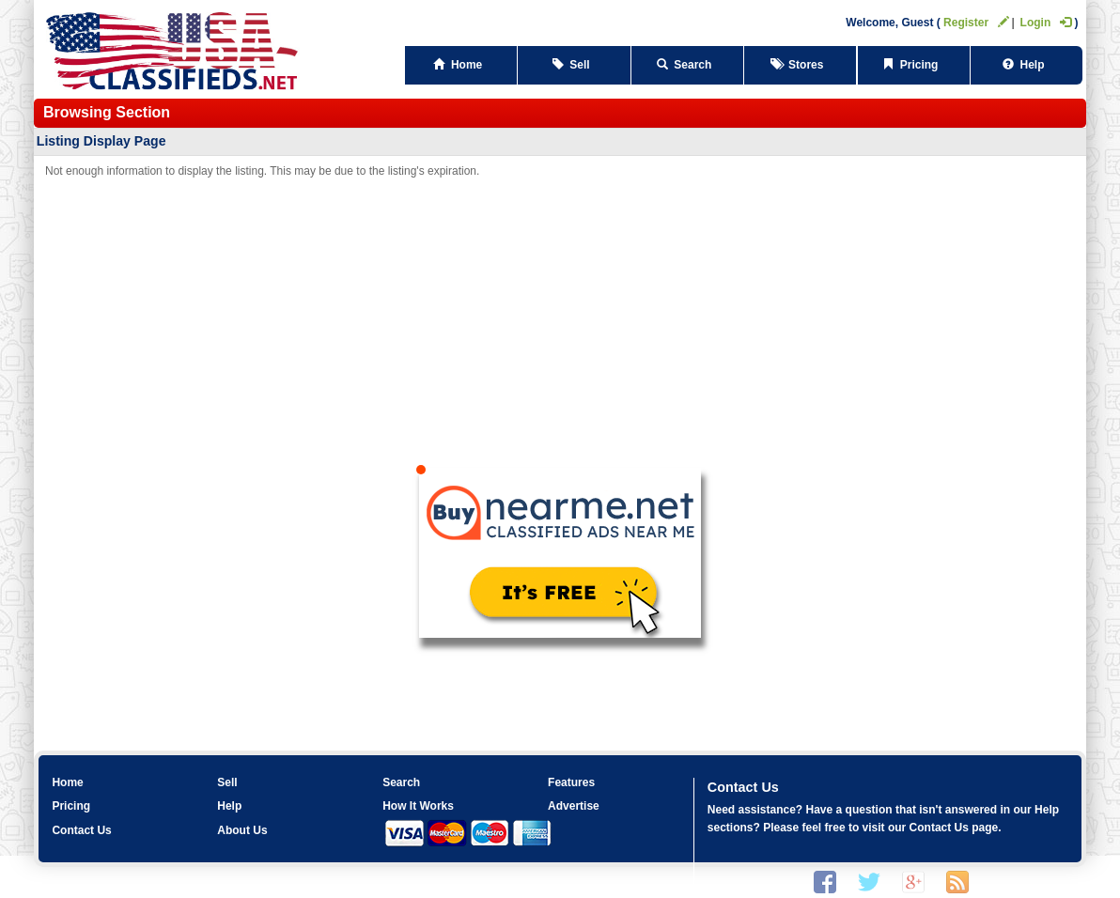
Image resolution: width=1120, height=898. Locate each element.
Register (976, 22)
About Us (242, 830)
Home (461, 64)
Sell (574, 64)
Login (1046, 22)
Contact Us (81, 830)
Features (571, 782)
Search (687, 64)
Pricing (913, 64)
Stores (800, 64)
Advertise (573, 806)
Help (1026, 64)
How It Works (418, 806)
